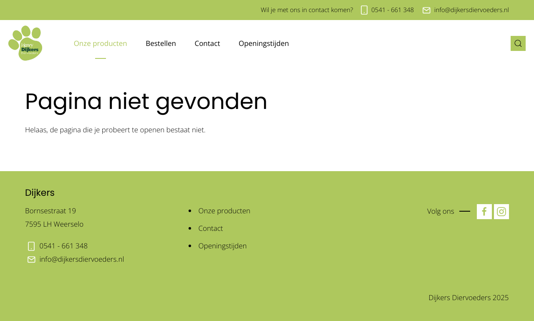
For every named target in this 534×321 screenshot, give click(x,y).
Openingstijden (264, 43)
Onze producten (100, 43)
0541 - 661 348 (392, 10)
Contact (207, 43)
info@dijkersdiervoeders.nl (471, 10)
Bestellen (161, 43)
